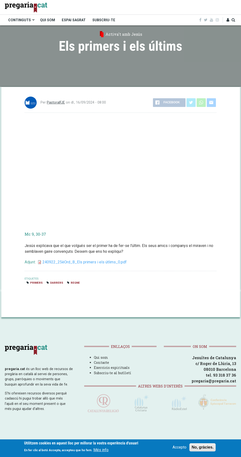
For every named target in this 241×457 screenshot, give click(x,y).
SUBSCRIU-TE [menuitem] (103, 20)
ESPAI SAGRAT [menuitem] (74, 20)
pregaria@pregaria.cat (214, 380)
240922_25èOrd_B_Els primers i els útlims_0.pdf (84, 262)
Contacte (101, 362)
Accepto (179, 447)
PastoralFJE (56, 102)
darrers (56, 282)
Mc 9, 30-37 (35, 234)
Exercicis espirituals (112, 367)
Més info (101, 450)
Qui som (101, 357)
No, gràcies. (202, 447)
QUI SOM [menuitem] (47, 20)
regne (75, 282)
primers (36, 282)
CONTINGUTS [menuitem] (19, 20)
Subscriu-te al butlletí (112, 373)
